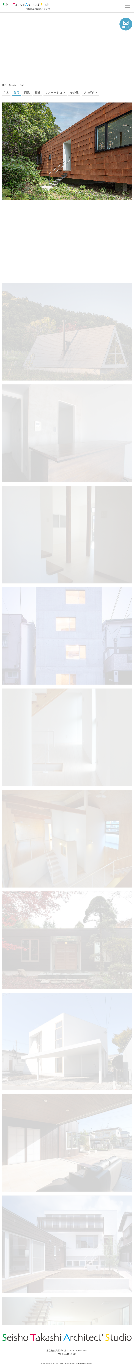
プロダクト (90, 92)
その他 (74, 92)
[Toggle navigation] (127, 5)
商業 (27, 92)
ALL (6, 92)
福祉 (37, 92)
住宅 (16, 92)
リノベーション (55, 92)
